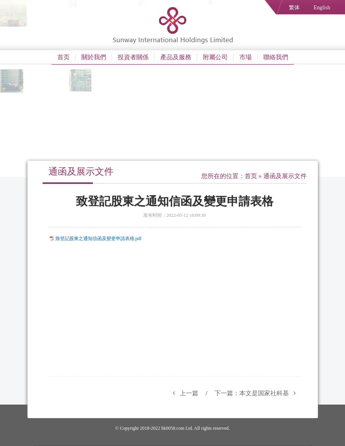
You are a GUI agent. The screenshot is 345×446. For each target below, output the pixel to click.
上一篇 (183, 393)
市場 (245, 57)
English (322, 7)
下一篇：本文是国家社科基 (257, 393)
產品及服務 (175, 57)
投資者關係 (133, 57)
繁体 (294, 7)
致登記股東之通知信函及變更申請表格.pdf (98, 238)
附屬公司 (215, 57)
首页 (63, 57)
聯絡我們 (275, 57)
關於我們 (93, 57)
